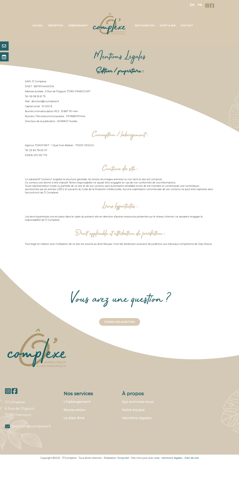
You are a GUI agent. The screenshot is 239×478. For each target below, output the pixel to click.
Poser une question (119, 321)
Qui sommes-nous (138, 402)
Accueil (37, 25)
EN (192, 5)
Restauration (145, 25)
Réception (55, 25)
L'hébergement (77, 402)
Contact (187, 25)
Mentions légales (137, 418)
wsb (156, 457)
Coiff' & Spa (168, 25)
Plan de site (192, 457)
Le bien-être (74, 418)
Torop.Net (123, 457)
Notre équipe (133, 410)
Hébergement (78, 25)
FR (200, 5)
